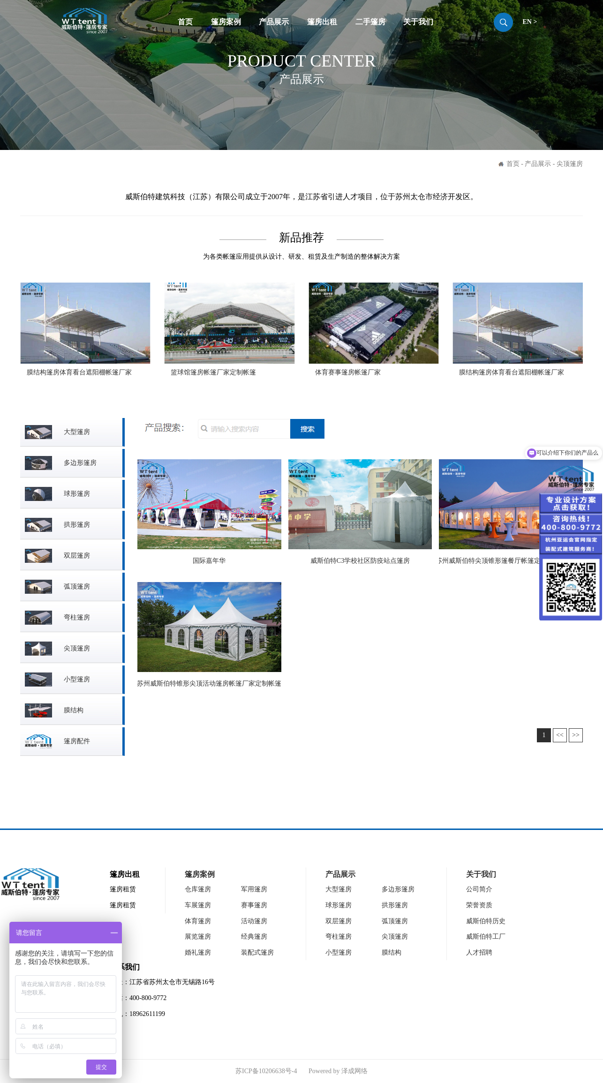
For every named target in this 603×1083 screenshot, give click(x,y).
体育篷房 (198, 921)
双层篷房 (338, 921)
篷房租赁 (123, 889)
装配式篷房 (257, 952)
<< (560, 735)
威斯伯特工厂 (485, 936)
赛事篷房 (254, 905)
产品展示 (274, 22)
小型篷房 (338, 952)
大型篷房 (338, 889)
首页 (185, 22)
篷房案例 (226, 22)
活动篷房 (254, 921)
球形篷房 (338, 905)
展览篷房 (198, 936)
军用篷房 (254, 889)
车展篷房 (198, 905)
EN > (529, 21)
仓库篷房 (198, 889)
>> (576, 735)
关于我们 (418, 22)
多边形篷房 (398, 889)
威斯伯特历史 (485, 921)
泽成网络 (354, 1071)
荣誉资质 (479, 905)
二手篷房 (370, 22)
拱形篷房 (395, 905)
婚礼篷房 (198, 952)
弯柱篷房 (338, 936)
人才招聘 (479, 952)
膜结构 (391, 952)
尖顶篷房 (395, 936)
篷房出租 (322, 22)
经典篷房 (254, 936)
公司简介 (479, 889)
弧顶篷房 (395, 921)
